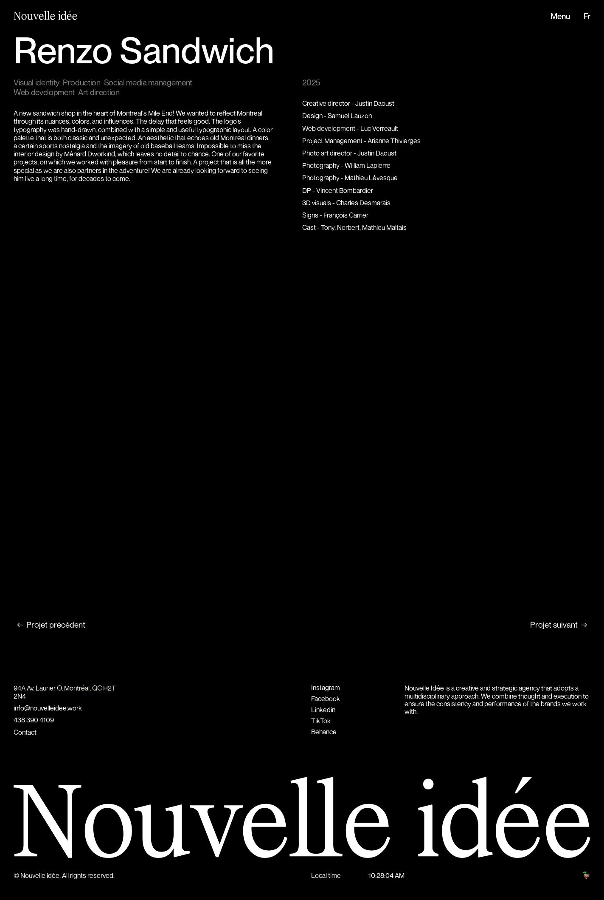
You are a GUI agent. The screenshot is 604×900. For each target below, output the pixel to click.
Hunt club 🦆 (573, 875)
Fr (587, 16)
